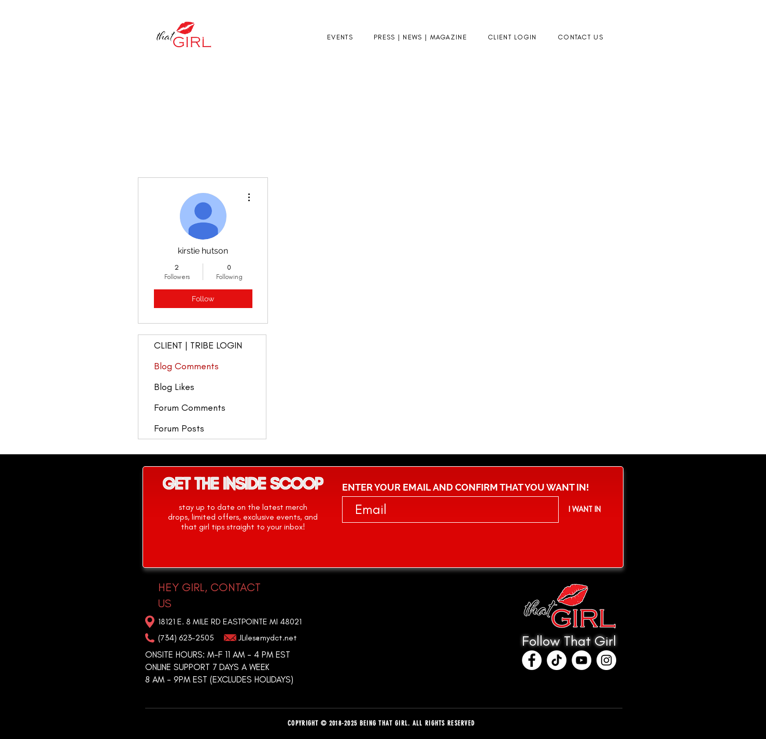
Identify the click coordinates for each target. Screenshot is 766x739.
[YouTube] (581, 660)
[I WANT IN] (584, 509)
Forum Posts (179, 428)
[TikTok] (556, 660)
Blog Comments (186, 366)
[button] (340, 38)
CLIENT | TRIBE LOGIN (198, 345)
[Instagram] (606, 660)
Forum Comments (189, 407)
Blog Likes (174, 387)
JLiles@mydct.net (267, 638)
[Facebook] (532, 660)
